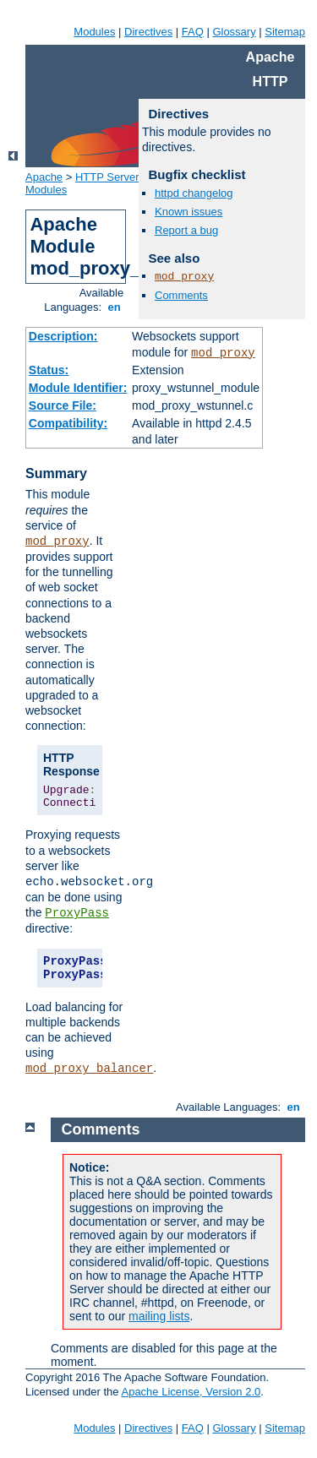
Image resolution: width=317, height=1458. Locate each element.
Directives (148, 31)
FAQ (193, 31)
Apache (44, 177)
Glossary (233, 31)
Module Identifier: (78, 387)
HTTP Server (107, 177)
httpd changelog (194, 193)
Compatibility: (68, 423)
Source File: (62, 405)
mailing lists (158, 1316)
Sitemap (285, 31)
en (114, 307)
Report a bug (186, 230)
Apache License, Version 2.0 (190, 1391)
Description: (63, 336)
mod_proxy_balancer (89, 1068)
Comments (181, 295)
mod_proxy (223, 353)
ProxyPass (77, 913)
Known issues (188, 211)
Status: (48, 370)
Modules (94, 31)
